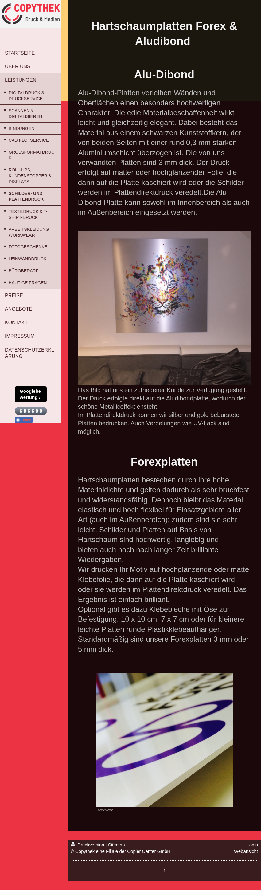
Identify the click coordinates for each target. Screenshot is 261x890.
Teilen (23, 420)
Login (252, 844)
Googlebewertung (30, 394)
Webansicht (246, 851)
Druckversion (88, 844)
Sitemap (116, 844)
